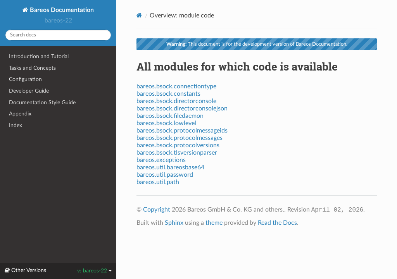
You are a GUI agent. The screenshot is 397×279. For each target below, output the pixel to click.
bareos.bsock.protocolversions (177, 145)
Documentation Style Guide (42, 102)
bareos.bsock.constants (168, 94)
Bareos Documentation (61, 10)
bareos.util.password (164, 175)
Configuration (25, 79)
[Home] (139, 15)
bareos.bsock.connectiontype (176, 86)
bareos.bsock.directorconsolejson (182, 108)
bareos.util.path (157, 182)
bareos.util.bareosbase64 (170, 167)
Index (15, 125)
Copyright (156, 210)
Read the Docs (277, 223)
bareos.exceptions (161, 160)
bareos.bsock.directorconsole (176, 101)
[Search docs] (58, 35)
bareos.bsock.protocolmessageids (182, 130)
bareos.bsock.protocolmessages (179, 138)
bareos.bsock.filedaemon (170, 116)
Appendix (20, 114)
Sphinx (174, 223)
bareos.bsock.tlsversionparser (176, 153)
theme (214, 223)
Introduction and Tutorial (39, 56)
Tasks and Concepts (32, 68)
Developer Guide (29, 91)
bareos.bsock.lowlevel (166, 123)
